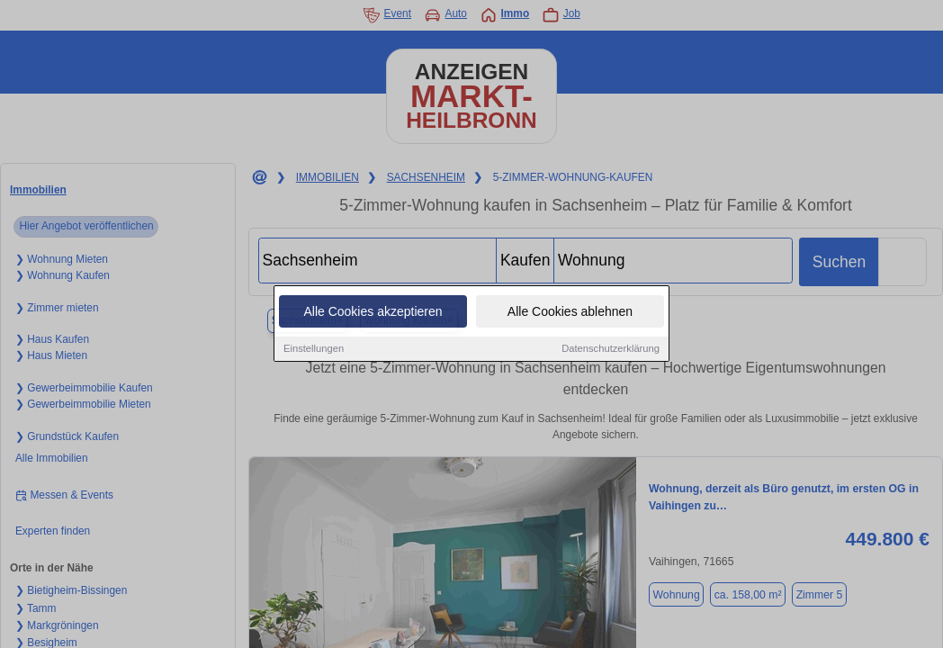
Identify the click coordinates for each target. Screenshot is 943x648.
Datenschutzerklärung (610, 349)
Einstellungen (313, 349)
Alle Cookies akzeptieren (372, 312)
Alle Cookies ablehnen (570, 312)
